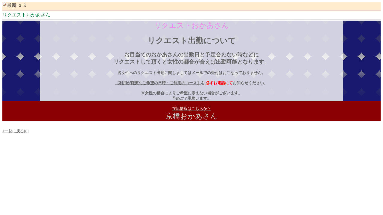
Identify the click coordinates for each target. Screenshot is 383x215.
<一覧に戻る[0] (15, 131)
